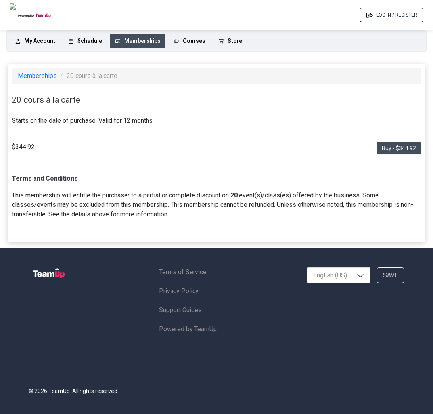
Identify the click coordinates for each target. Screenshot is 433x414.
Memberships (38, 76)
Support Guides (180, 310)
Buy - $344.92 (399, 148)
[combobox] (338, 275)
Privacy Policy (179, 291)
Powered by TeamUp (188, 329)
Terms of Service (183, 272)
